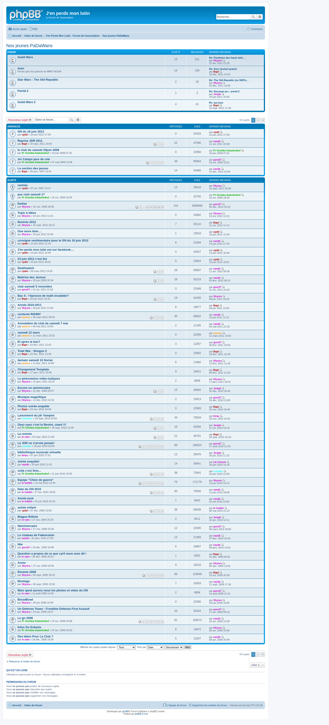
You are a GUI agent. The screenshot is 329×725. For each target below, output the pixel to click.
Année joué (25, 498)
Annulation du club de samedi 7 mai (43, 323)
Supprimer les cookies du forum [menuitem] (209, 705)
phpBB (125, 711)
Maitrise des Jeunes (32, 277)
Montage (24, 581)
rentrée (23, 185)
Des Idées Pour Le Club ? (35, 636)
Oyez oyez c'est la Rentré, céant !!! (42, 424)
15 (162, 207)
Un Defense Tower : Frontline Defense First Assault (53, 608)
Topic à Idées (27, 212)
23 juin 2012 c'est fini (32, 259)
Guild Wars (25, 57)
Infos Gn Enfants (29, 627)
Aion (21, 68)
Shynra (217, 60)
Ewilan (22, 203)
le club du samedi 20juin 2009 (38, 150)
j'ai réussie (219, 462)
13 (155, 207)
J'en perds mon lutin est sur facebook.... (46, 249)
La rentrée (25, 433)
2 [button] (258, 120)
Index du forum (33, 705)
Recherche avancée (260, 17)
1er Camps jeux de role (34, 159)
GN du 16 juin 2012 (31, 131)
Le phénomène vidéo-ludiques (39, 378)
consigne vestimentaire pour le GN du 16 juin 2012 (53, 240)
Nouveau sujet (18, 120)
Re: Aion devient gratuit (223, 69)
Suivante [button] (263, 120)
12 (151, 207)
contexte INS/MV (29, 314)
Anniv (22, 562)
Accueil (16, 705)
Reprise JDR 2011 (30, 140)
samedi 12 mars (29, 332)
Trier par (150, 647)
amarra (26, 317)
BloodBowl (25, 599)
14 (158, 207)
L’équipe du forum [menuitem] (176, 705)
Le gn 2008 (25, 618)
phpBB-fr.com (141, 714)
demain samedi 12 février (35, 360)
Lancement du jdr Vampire (36, 415)
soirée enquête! (28, 461)
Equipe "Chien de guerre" (36, 480)
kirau (216, 416)
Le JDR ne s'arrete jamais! (36, 443)
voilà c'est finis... (29, 470)
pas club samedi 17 (31, 194)
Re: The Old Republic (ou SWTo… (229, 80)
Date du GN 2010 (29, 489)
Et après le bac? (29, 341)
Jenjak (217, 94)
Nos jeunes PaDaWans (29, 45)
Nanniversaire (27, 526)
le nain (26, 436)
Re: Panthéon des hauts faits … (227, 57)
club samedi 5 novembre (35, 286)
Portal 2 (23, 91)
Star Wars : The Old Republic (38, 79)
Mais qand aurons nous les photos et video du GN (53, 590)
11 (147, 207)
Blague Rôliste (28, 516)
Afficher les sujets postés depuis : (108, 647)
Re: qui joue (216, 102)
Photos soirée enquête (33, 406)
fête (20, 544)
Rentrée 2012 (27, 222)
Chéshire (27, 418)
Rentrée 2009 (27, 572)
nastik (217, 141)
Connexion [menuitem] (257, 29)
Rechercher (253, 17)
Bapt (216, 71)
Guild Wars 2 (26, 102)
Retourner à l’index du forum (24, 661)
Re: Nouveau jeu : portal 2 (224, 91)
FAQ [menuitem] (35, 29)
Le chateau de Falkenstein (36, 535)
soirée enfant (27, 507)
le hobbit (27, 483)
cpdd (25, 134)
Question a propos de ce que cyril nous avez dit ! (52, 553)
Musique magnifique (32, 397)
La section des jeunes (33, 168)
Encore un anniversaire (34, 387)
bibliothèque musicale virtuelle (39, 452)
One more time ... (30, 231)
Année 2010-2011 (30, 305)
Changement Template (33, 369)
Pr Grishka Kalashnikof (35, 153)
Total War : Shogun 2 (32, 351)
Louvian (26, 446)
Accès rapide (20, 29)
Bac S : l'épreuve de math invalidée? (43, 295)
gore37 (217, 159)
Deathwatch (26, 268)
